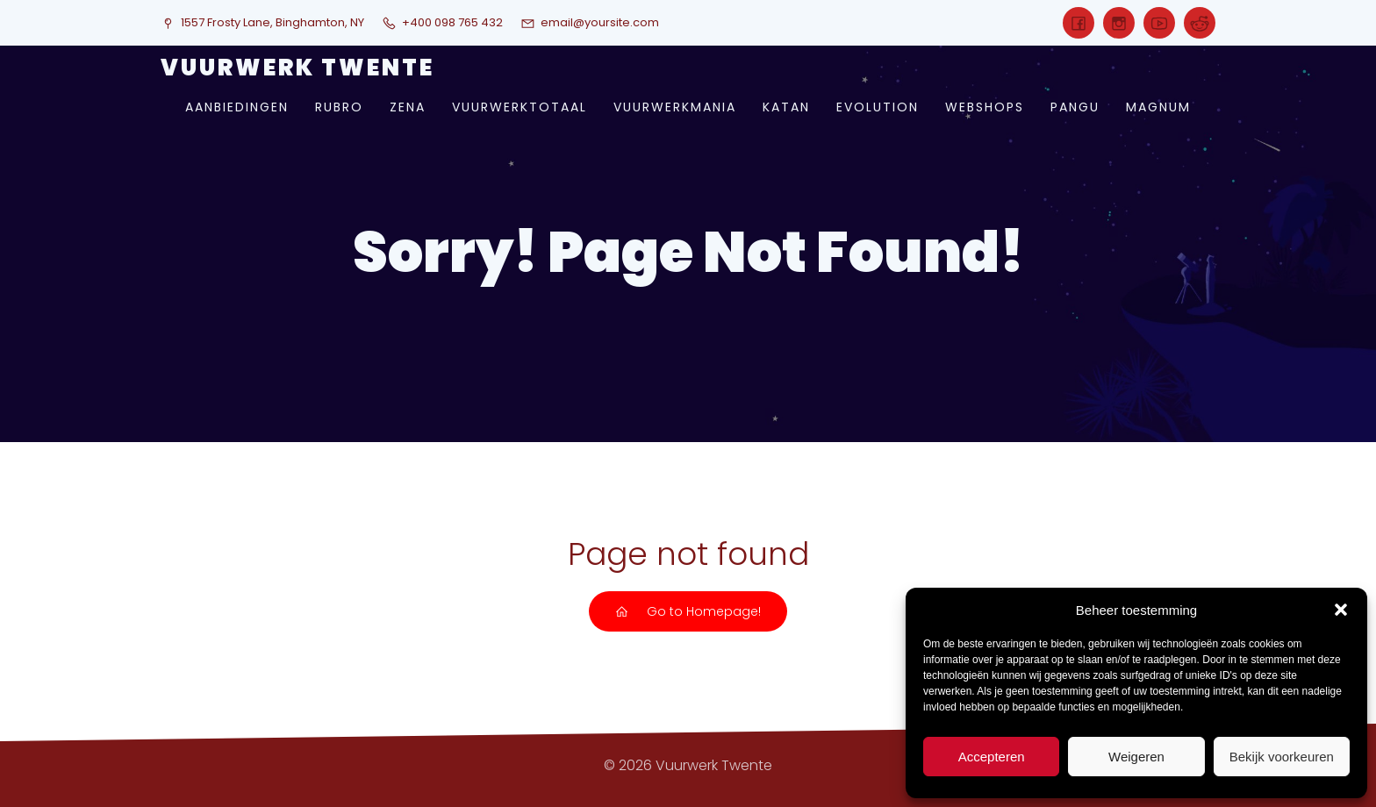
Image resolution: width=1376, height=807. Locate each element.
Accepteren (991, 756)
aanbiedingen (237, 107)
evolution (877, 107)
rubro (339, 107)
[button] (1341, 609)
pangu (1075, 107)
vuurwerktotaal (519, 107)
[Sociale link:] (1078, 23)
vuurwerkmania (674, 107)
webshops (984, 107)
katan (786, 107)
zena (408, 107)
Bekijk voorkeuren (1281, 756)
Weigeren (1136, 756)
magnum (1158, 107)
